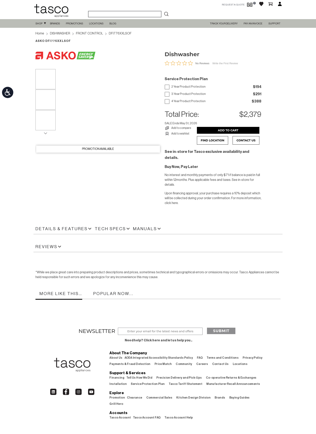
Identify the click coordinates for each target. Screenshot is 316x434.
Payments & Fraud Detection (129, 364)
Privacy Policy (253, 357)
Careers (202, 364)
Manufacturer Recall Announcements (233, 384)
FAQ (200, 357)
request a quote (233, 4)
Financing (116, 377)
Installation (118, 384)
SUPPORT (274, 23)
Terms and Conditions (223, 357)
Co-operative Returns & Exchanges (231, 377)
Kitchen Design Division (193, 397)
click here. (172, 203)
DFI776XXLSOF (120, 33)
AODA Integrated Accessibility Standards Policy (159, 357)
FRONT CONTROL (89, 33)
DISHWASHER (60, 33)
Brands (55, 23)
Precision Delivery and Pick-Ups (179, 377)
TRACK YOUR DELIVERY (224, 23)
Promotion (117, 397)
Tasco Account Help (178, 417)
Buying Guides (239, 397)
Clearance (134, 397)
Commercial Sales (159, 397)
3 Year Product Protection (185, 94)
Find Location (212, 140)
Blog (112, 23)
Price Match (163, 364)
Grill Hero (116, 404)
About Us (115, 357)
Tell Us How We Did (139, 377)
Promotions (74, 23)
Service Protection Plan (148, 384)
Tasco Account (120, 417)
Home (39, 33)
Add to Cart (228, 130)
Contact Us (246, 140)
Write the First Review (225, 63)
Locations (96, 23)
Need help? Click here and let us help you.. (158, 340)
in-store (243, 179)
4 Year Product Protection (185, 101)
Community (184, 364)
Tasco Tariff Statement (185, 384)
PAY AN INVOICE (253, 23)
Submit (221, 331)
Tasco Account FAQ (147, 417)
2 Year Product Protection (185, 87)
